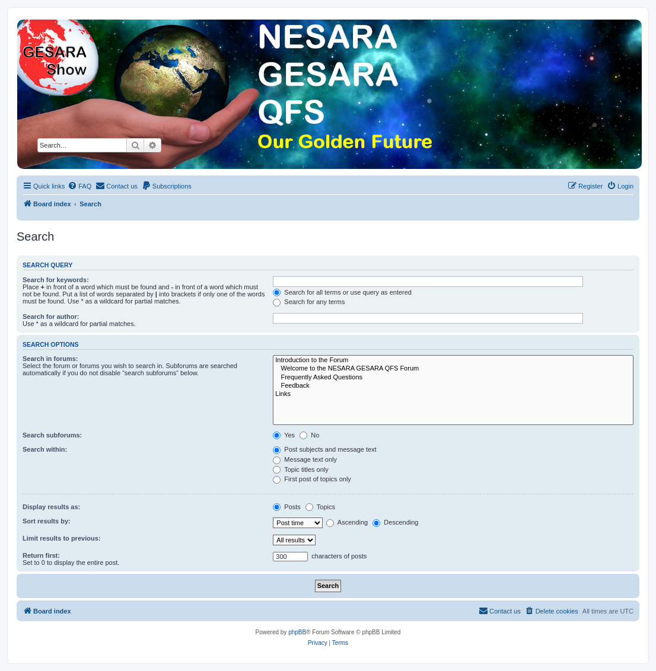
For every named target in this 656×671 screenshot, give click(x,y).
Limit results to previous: (61, 538)
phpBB (297, 632)
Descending (395, 522)
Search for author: (51, 316)
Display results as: (51, 506)
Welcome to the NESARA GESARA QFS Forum (453, 369)
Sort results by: (47, 521)
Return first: (41, 555)
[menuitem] (79, 186)
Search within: (45, 449)
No (309, 435)
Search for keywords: (56, 279)
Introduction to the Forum (453, 360)
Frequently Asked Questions (453, 377)
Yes (284, 435)
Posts (287, 506)
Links (453, 394)
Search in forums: (50, 358)
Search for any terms (309, 301)
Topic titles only (300, 469)
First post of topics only (312, 479)
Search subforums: (52, 435)
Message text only (305, 459)
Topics (320, 506)
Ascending (347, 522)
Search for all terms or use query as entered (342, 292)
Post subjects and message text (324, 449)
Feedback (453, 386)
